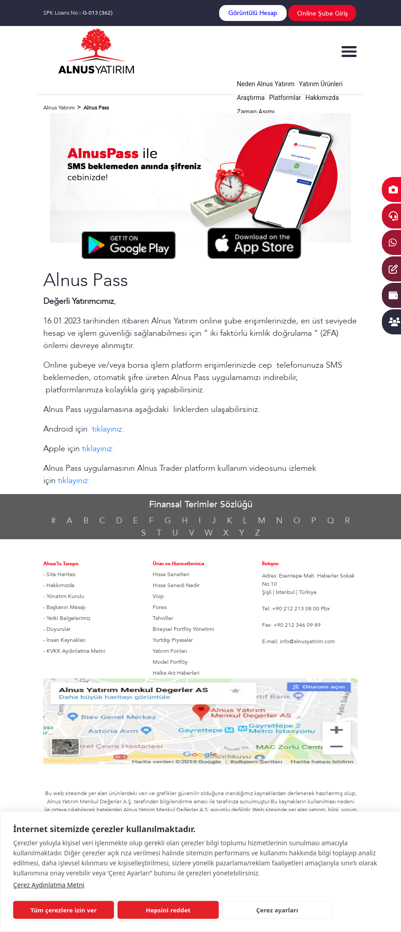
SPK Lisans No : (78, 12)
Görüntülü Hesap (253, 13)
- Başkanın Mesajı (64, 607)
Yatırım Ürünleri (321, 84)
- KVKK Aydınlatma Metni (74, 651)
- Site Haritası (59, 574)
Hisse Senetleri (171, 574)
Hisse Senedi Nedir (176, 585)
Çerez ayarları (277, 910)
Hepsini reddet (168, 910)
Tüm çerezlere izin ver (64, 910)
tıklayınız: (108, 429)
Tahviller (163, 618)
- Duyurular (57, 629)
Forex (160, 607)
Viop (158, 596)
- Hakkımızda (58, 585)
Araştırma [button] (251, 97)
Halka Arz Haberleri (176, 673)
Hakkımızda (322, 97)
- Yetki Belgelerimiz (66, 618)
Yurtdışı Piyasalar (173, 640)
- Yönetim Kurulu (63, 596)
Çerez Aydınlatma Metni (48, 884)
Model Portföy (170, 662)
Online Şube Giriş (322, 13)
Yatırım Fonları (170, 651)
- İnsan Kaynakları (64, 640)
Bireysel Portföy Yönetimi (183, 629)
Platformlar (285, 97)
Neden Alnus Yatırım (266, 84)
